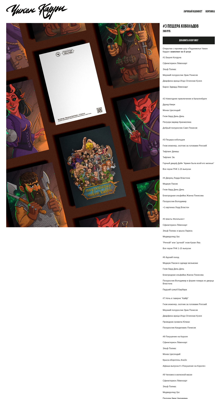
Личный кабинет (193, 11)
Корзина (210, 11)
